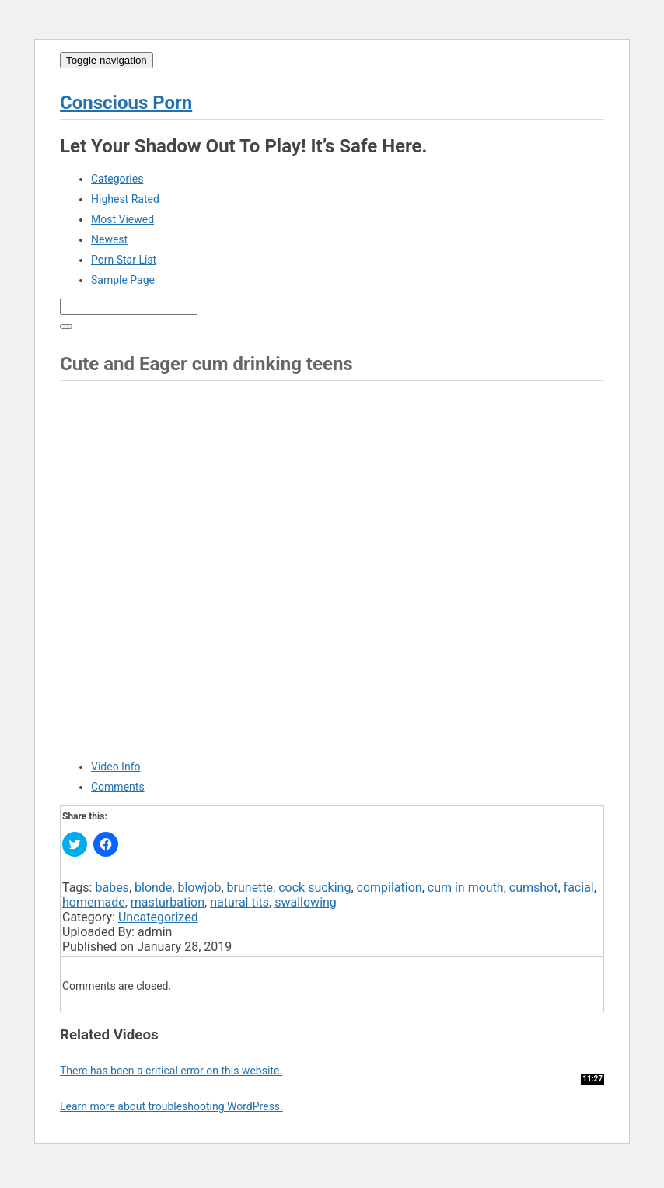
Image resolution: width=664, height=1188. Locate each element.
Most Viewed (122, 219)
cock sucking (314, 887)
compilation (389, 887)
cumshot (533, 887)
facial (579, 887)
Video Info (116, 766)
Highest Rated (125, 199)
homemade (93, 902)
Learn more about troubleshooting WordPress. (171, 1106)
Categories (117, 179)
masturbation (167, 902)
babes (111, 887)
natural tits (239, 902)
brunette (250, 887)
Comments (118, 787)
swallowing (305, 902)
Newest (109, 239)
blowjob (199, 887)
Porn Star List (123, 259)
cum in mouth (466, 887)
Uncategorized (158, 917)
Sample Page (123, 280)
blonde (153, 887)
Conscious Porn (126, 103)
